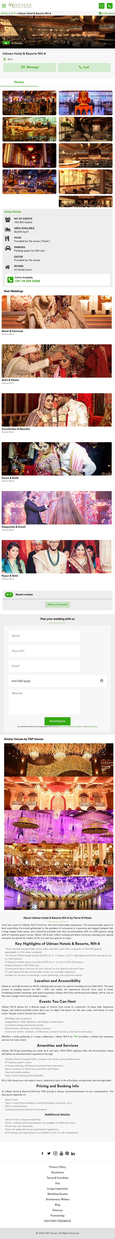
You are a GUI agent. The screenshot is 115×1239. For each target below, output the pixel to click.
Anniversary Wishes (57, 1199)
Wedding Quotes (57, 1194)
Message (30, 67)
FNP (75, 1037)
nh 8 (12, 13)
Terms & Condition (58, 1178)
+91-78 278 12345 (109, 5)
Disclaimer (79, 726)
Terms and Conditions (67, 726)
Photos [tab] (19, 82)
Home (4, 13)
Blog (57, 1205)
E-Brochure (107, 13)
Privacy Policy (92, 726)
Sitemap (57, 1210)
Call (84, 67)
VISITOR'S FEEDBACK (57, 1221)
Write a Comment (57, 604)
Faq (57, 1183)
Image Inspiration (57, 1188)
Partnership (58, 1215)
